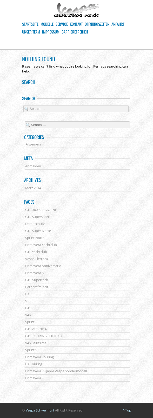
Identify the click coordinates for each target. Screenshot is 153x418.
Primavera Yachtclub (41, 244)
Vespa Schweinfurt (40, 410)
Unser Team (31, 31)
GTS (28, 308)
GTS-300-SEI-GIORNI (40, 209)
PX (27, 293)
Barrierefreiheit (75, 31)
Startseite (30, 24)
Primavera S (34, 272)
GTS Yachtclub (36, 251)
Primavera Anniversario (43, 265)
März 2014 (33, 187)
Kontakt (76, 24)
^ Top (127, 410)
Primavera (33, 378)
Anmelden (33, 166)
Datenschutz (35, 223)
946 (28, 315)
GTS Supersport (37, 216)
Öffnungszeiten (97, 24)
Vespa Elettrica (36, 258)
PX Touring (33, 364)
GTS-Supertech (36, 279)
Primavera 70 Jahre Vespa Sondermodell (56, 371)
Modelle (47, 24)
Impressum (50, 31)
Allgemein (33, 144)
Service (62, 24)
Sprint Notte (34, 237)
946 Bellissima (35, 343)
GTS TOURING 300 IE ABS (44, 336)
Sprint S (31, 350)
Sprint (30, 322)
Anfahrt (117, 24)
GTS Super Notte (38, 230)
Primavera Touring (39, 357)
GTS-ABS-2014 (35, 329)
